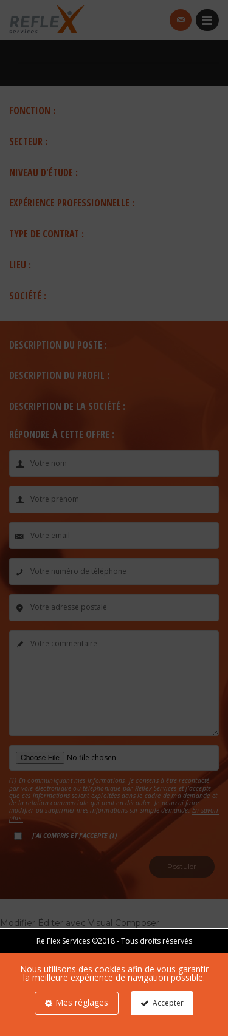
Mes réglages (81, 1002)
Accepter (168, 1003)
